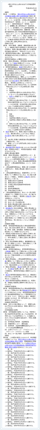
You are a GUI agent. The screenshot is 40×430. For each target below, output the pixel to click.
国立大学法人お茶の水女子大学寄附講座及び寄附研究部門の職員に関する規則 (20, 345)
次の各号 (16, 81)
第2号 (18, 147)
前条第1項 (26, 290)
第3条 (8, 251)
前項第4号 (9, 208)
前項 (20, 67)
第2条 (32, 159)
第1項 (19, 267)
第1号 (28, 177)
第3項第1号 (9, 147)
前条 (15, 63)
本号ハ (11, 96)
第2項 (34, 290)
